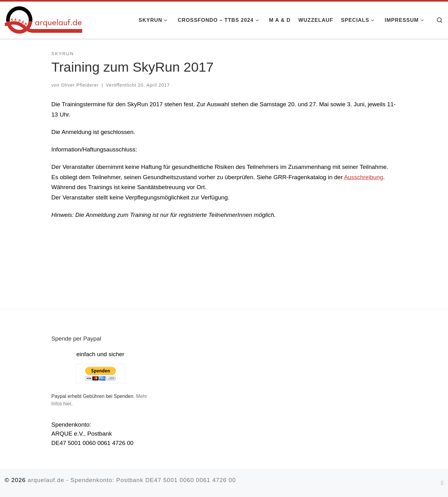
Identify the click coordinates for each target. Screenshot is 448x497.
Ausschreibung (363, 177)
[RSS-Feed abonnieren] (442, 482)
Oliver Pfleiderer (80, 85)
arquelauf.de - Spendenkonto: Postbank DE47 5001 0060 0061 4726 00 (132, 480)
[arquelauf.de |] (43, 19)
